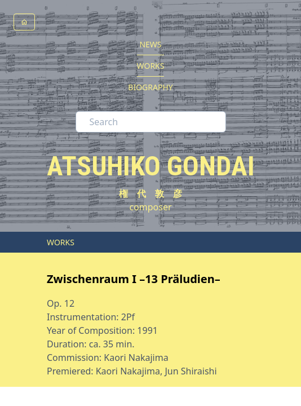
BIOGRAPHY (150, 87)
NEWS (150, 44)
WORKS (151, 65)
